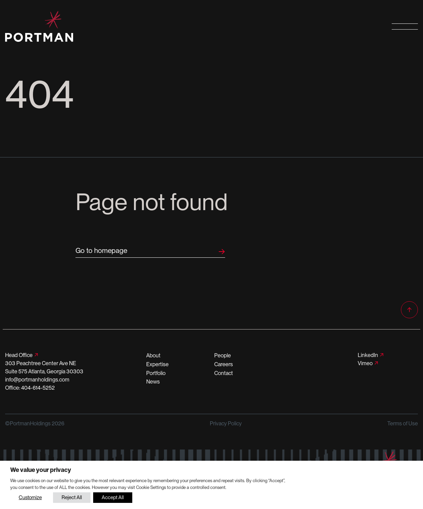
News (153, 381)
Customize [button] (30, 497)
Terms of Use (402, 423)
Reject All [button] (72, 497)
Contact (223, 373)
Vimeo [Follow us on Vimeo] (365, 363)
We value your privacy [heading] (40, 469)
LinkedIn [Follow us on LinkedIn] (368, 355)
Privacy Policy (226, 423)
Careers (223, 364)
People (222, 355)
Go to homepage (101, 250)
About (153, 355)
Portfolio (156, 373)
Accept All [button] (113, 497)
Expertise (157, 364)
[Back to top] (409, 309)
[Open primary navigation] (405, 26)
